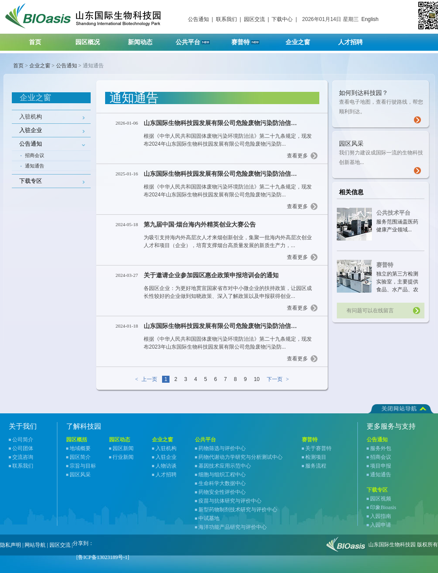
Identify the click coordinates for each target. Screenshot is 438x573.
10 (256, 379)
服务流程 (315, 466)
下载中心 (282, 19)
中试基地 (208, 518)
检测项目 (315, 457)
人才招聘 (356, 39)
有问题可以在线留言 (370, 310)
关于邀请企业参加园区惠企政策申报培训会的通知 (211, 275)
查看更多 (297, 156)
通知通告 (34, 165)
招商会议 (34, 155)
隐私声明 (10, 545)
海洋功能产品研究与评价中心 (232, 527)
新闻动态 (145, 39)
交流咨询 (22, 457)
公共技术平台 (393, 213)
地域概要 (80, 448)
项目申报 (380, 466)
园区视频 (380, 499)
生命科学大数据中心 (222, 483)
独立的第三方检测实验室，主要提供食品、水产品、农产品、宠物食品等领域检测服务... (397, 289)
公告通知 (198, 19)
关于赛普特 (318, 448)
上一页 (144, 379)
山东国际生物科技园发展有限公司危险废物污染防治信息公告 (226, 122)
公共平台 (196, 39)
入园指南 (380, 516)
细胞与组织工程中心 (222, 475)
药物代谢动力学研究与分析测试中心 (240, 457)
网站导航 (35, 545)
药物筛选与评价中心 (222, 448)
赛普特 (249, 39)
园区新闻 (123, 448)
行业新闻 (123, 457)
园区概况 (93, 39)
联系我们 (226, 19)
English (369, 19)
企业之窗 (303, 39)
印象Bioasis (383, 507)
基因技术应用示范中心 (224, 466)
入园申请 (380, 525)
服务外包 (380, 448)
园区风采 (80, 475)
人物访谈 (166, 466)
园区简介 (80, 457)
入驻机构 (30, 116)
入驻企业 (166, 457)
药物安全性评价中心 (222, 492)
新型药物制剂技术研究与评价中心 (237, 510)
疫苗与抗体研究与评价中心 (229, 501)
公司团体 (22, 448)
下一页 (280, 379)
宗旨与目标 (83, 466)
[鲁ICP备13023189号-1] (102, 557)
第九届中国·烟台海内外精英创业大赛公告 (200, 224)
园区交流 (254, 19)
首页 (35, 42)
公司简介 (22, 440)
